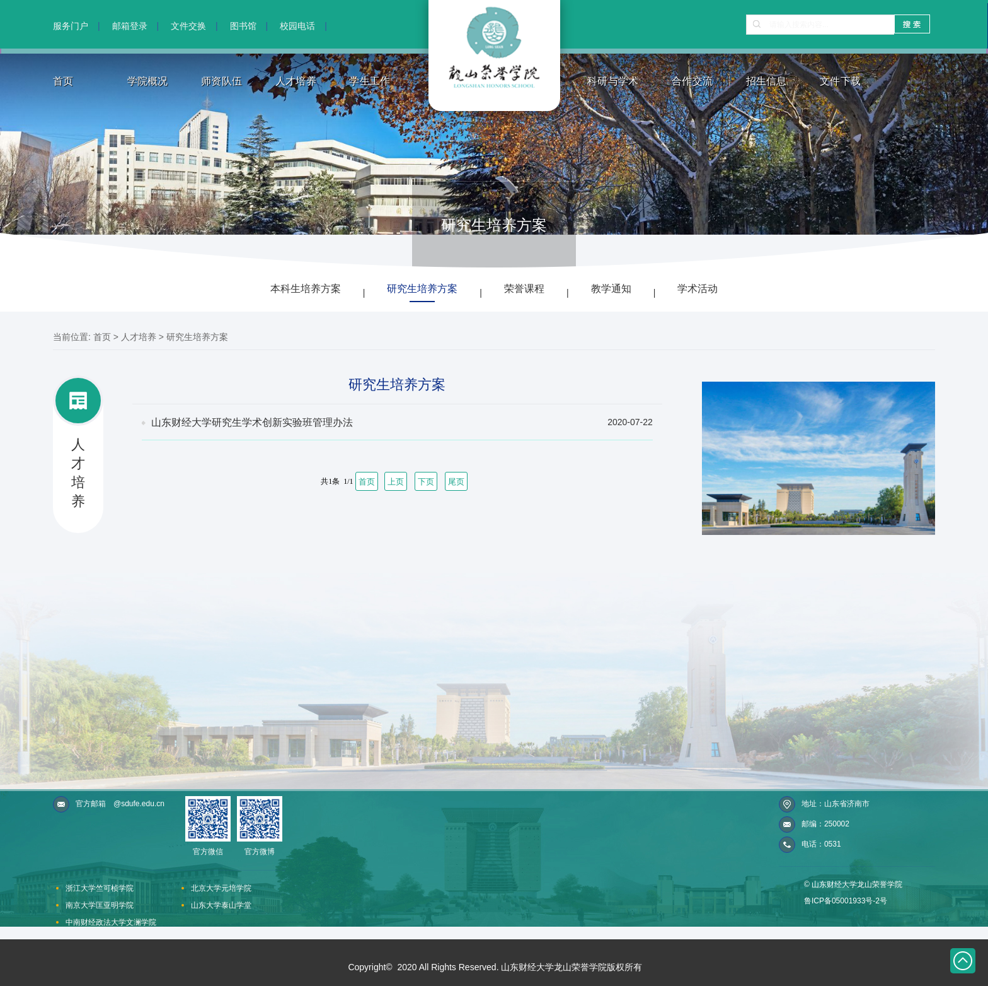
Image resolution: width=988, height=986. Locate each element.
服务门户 (70, 26)
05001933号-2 (856, 900)
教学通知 (611, 288)
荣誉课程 (524, 288)
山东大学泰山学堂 (221, 905)
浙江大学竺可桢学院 (100, 888)
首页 (63, 81)
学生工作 (369, 81)
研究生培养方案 (422, 288)
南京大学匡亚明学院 (100, 905)
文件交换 (188, 26)
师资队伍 (221, 81)
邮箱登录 (129, 26)
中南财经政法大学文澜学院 (111, 922)
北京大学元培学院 (221, 888)
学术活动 (697, 288)
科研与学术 (613, 81)
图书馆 (243, 26)
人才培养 (295, 81)
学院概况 (147, 81)
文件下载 (840, 81)
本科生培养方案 (305, 288)
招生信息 (766, 81)
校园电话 (297, 26)
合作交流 (692, 81)
